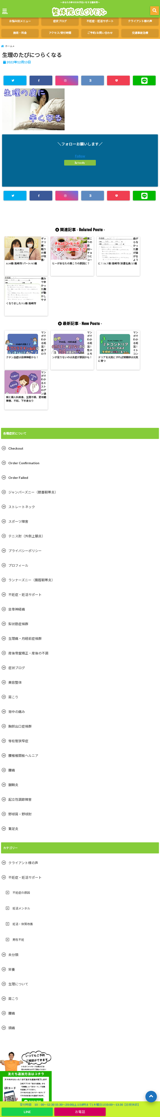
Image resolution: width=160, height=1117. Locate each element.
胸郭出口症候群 (20, 646)
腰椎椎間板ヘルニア (23, 675)
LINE (27, 1112)
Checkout (15, 368)
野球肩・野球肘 (20, 734)
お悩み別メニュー (20, 21)
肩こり (13, 617)
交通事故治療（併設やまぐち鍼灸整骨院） (25, 1056)
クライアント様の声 (140, 21)
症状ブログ (60, 21)
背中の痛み (16, 631)
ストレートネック (21, 426)
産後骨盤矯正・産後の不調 (28, 573)
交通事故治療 (140, 33)
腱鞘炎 (13, 704)
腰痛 (11, 690)
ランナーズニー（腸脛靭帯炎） (31, 500)
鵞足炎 (13, 748)
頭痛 (11, 948)
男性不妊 (18, 859)
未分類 (13, 874)
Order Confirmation (23, 383)
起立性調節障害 (20, 719)
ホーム (8, 1046)
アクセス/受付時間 (60, 33)
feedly (80, 162)
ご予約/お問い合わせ (100, 33)
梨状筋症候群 (18, 544)
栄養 (11, 889)
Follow (80, 156)
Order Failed (18, 397)
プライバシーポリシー (25, 470)
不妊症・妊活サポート (100, 21)
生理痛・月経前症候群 (25, 558)
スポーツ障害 (18, 441)
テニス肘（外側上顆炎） (26, 456)
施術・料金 (20, 33)
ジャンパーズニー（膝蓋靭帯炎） (33, 412)
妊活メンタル (21, 828)
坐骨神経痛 (16, 529)
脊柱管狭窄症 (18, 661)
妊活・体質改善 (22, 843)
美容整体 (15, 602)
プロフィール (18, 485)
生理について (18, 904)
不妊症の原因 (21, 812)
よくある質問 (136, 1046)
